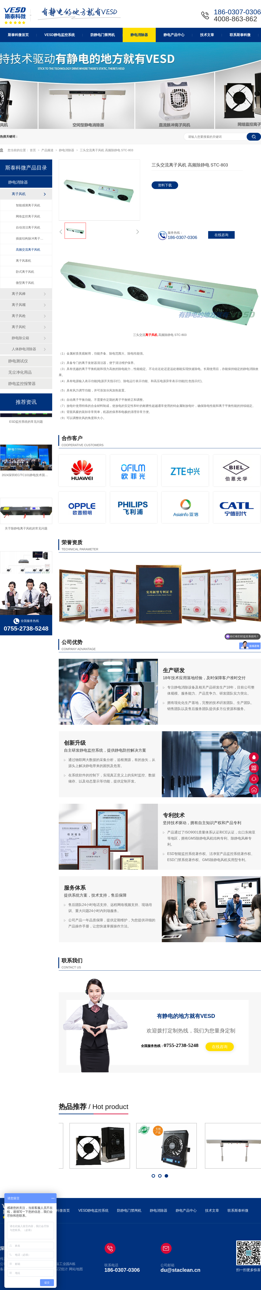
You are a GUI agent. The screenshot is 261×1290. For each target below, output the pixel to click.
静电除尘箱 (20, 338)
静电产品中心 (186, 1210)
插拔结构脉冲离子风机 (29, 238)
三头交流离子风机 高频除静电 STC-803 (106, 150)
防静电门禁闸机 (129, 1210)
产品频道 (47, 150)
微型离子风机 (25, 282)
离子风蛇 (19, 327)
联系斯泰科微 (238, 1210)
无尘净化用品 (20, 372)
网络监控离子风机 (28, 216)
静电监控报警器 (22, 383)
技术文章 (212, 1210)
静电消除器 (67, 150)
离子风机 (151, 335)
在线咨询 (220, 1047)
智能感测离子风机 (28, 205)
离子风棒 (19, 294)
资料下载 (165, 185)
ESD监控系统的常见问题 (26, 422)
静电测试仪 (18, 361)
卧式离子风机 (25, 271)
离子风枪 (19, 316)
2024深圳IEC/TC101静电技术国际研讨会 (29, 476)
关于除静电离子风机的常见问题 (26, 529)
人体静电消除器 (24, 349)
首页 (33, 150)
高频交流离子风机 (28, 249)
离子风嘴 (19, 305)
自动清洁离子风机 (28, 227)
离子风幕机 (23, 260)
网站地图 (76, 1269)
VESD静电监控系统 (93, 1210)
